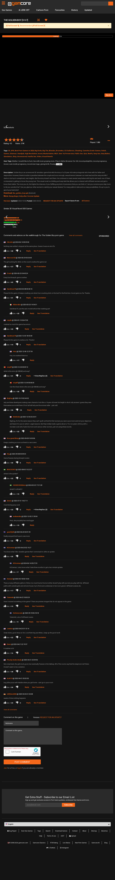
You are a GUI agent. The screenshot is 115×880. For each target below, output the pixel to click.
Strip (14, 176)
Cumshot (86, 170)
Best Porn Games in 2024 (24, 170)
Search (48, 855)
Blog (105, 867)
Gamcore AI (95, 867)
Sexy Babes (105, 173)
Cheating (78, 170)
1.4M (61, 251)
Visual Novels (47, 176)
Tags (39, 855)
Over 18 (61, 173)
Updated (88, 10)
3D (9, 170)
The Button (7, 248)
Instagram (64, 872)
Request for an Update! (53, 220)
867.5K (97, 251)
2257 (62, 860)
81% (36, 251)
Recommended (25, 26)
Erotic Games (95, 170)
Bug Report (11, 855)
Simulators (8, 176)
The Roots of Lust (82, 248)
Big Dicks (38, 170)
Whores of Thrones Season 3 (28, 248)
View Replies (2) (41, 400)
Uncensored (22, 176)
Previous (6, 136)
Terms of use (51, 860)
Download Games (61, 855)
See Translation (40, 275)
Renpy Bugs (13, 216)
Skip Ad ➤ (109, 95)
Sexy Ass (96, 173)
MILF (56, 173)
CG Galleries (69, 170)
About (84, 855)
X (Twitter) (50, 872)
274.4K (79, 251)
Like (8, 275)
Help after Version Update (29, 216)
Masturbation (48, 173)
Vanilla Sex (31, 176)
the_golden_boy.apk (20, 213)
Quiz (85, 173)
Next (108, 136)
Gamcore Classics (39, 867)
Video (39, 176)
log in (19, 792)
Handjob (20, 173)
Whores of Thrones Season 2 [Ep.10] (100, 248)
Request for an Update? (51, 741)
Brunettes (60, 170)
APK (12, 170)
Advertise (104, 855)
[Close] (108, 25)
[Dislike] (18, 275)
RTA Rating (54, 867)
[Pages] (3, 3)
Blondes (52, 170)
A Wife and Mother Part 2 (66, 248)
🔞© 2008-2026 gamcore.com (17, 867)
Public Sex (79, 173)
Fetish (103, 170)
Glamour (13, 173)
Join (5, 792)
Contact (75, 855)
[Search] (94, 3)
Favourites (60, 10)
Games (6, 173)
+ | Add (59, 184)
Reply (28, 275)
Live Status (66, 867)
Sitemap (94, 855)
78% (18, 251)
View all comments (75, 259)
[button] (108, 160)
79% (90, 251)
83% (72, 251)
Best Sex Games (27, 855)
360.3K (25, 251)
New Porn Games (81, 867)
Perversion (69, 173)
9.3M (43, 247)
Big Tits (45, 170)
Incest (40, 173)
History (74, 10)
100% (54, 247)
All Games (86, 220)
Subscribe (68, 829)
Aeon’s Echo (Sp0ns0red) (48, 243)
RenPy (90, 173)
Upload (72, 860)
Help (40, 860)
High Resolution (31, 173)
